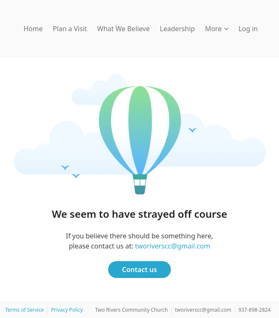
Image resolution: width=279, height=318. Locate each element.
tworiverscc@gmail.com (172, 246)
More (217, 28)
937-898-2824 (255, 309)
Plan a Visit (70, 28)
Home (33, 28)
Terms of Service (24, 309)
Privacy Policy (67, 309)
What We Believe (123, 28)
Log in (248, 28)
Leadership (177, 28)
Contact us (139, 269)
